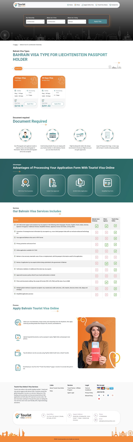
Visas (77, 5)
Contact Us (113, 5)
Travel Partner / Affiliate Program (74, 389)
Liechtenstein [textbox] (30, 21)
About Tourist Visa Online (57, 388)
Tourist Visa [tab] (18, 68)
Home (70, 5)
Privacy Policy (89, 392)
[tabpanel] (66, 92)
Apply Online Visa (88, 5)
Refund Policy (89, 395)
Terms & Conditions (88, 389)
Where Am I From (52, 17)
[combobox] (35, 22)
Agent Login (71, 392)
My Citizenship (30, 17)
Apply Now (30, 104)
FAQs (51, 391)
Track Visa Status (101, 5)
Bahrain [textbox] (70, 21)
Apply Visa (97, 21)
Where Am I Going (73, 17)
